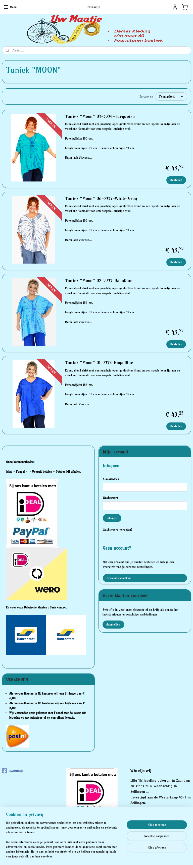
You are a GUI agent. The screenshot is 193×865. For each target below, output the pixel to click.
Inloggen (112, 518)
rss (88, 855)
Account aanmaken (119, 578)
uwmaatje (13, 771)
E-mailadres (111, 479)
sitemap (79, 855)
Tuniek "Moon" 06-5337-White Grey (101, 198)
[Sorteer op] (171, 96)
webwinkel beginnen (105, 855)
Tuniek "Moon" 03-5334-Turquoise (100, 116)
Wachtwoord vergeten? (117, 529)
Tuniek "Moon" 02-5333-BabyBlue (98, 280)
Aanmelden (113, 624)
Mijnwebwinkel (146, 855)
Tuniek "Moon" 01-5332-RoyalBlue (99, 362)
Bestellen (176, 179)
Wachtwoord (110, 497)
